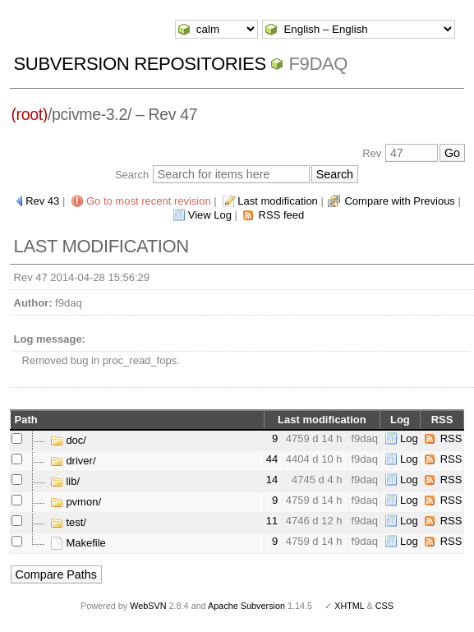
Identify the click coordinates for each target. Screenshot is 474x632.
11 (272, 520)
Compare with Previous (399, 201)
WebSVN (148, 606)
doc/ (68, 440)
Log (409, 438)
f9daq (317, 63)
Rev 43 (42, 201)
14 (272, 479)
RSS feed (282, 215)
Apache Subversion (246, 606)
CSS (384, 606)
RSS (451, 438)
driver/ (73, 460)
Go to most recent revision (148, 201)
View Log (210, 215)
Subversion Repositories (140, 63)
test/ (68, 522)
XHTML (349, 606)
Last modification (277, 201)
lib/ (65, 481)
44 (272, 459)
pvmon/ (75, 502)
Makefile (78, 543)
